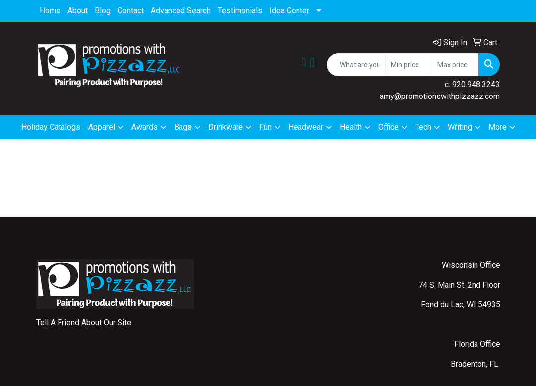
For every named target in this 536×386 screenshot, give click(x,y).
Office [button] (388, 127)
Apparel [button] (101, 127)
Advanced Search (181, 10)
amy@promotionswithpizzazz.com (440, 96)
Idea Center (289, 10)
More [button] (497, 127)
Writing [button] (460, 127)
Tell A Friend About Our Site (83, 322)
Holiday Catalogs (50, 127)
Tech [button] (423, 127)
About (77, 10)
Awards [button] (144, 127)
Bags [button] (183, 127)
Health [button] (351, 127)
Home (50, 10)
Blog (103, 10)
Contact (131, 10)
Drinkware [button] (225, 127)
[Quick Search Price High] (455, 64)
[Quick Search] (356, 64)
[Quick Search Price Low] (408, 64)
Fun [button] (265, 127)
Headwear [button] (305, 127)
